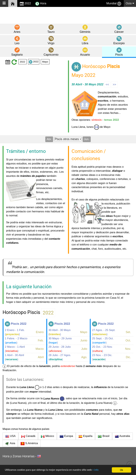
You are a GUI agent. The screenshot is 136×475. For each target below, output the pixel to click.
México (47, 436)
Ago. (84, 357)
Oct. (128, 340)
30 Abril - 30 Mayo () (60, 332)
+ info (96, 470)
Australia (122, 436)
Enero (40, 332)
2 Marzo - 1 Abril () (15, 349)
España (85, 436)
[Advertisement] (68, 15)
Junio (83, 340)
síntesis (97, 119)
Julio (84, 348)
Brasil (103, 436)
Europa (66, 436)
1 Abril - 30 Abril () (14, 357)
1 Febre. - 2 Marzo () (16, 340)
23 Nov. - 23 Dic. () (102, 357)
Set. (128, 332)
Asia (10, 444)
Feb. (41, 340)
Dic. (128, 357)
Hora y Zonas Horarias (18, 456)
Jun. (86, 139)
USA (10, 436)
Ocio (130, 3)
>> (114, 84)
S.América (29, 444)
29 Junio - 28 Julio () (60, 349)
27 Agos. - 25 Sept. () (103, 332)
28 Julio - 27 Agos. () (60, 357)
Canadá (28, 436)
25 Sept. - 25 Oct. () (102, 340)
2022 (25, 4)
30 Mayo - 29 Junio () (60, 340)
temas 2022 (111, 119)
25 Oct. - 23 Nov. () (102, 349)
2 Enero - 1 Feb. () (15, 332)
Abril (41, 357)
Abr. (49, 139)
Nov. (128, 348)
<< (107, 84)
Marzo (40, 348)
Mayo (45, 61)
